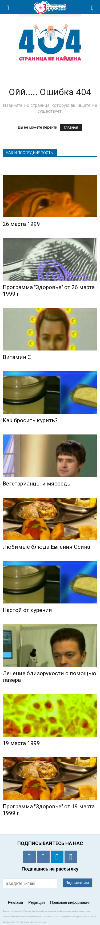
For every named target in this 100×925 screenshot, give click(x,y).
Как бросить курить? (30, 420)
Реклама (15, 902)
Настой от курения (27, 610)
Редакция (36, 902)
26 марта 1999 (21, 224)
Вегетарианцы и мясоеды (37, 483)
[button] (92, 7)
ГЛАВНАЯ (71, 127)
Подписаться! (78, 883)
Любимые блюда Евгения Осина (46, 547)
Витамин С (17, 357)
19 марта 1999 (21, 743)
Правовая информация (70, 902)
